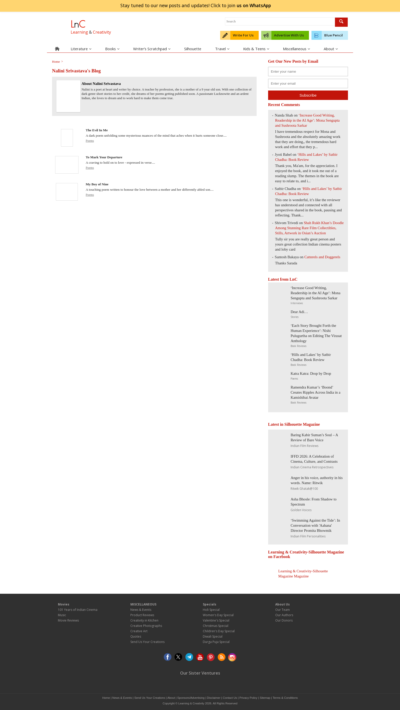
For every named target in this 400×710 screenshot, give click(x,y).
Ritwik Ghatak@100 (304, 488)
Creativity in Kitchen (144, 620)
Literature (81, 48)
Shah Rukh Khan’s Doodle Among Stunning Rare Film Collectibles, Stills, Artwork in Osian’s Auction (309, 228)
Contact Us (230, 697)
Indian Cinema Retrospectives (312, 467)
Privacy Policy (249, 697)
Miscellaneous (296, 48)
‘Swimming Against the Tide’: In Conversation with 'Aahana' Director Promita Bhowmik (315, 525)
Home (106, 697)
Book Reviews (298, 346)
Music (62, 615)
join (254, 5)
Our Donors (284, 620)
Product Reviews (142, 615)
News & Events (140, 610)
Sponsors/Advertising (191, 697)
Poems (90, 141)
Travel (222, 48)
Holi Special (211, 610)
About (331, 48)
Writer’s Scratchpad (151, 48)
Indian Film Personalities (308, 536)
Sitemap (265, 697)
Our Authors (284, 615)
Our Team (282, 610)
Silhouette (192, 48)
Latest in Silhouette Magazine (294, 424)
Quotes (135, 636)
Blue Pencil (333, 35)
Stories (294, 317)
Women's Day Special (218, 615)
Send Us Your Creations (147, 642)
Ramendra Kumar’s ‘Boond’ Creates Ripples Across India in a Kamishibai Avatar (315, 392)
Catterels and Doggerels (322, 257)
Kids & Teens (256, 48)
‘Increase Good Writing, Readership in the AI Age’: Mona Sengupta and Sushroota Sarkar (307, 120)
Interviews (297, 303)
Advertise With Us (289, 35)
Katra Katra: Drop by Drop (311, 373)
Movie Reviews (68, 620)
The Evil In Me (97, 130)
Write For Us (243, 35)
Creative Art (138, 631)
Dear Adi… (299, 312)
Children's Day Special (219, 631)
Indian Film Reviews (304, 446)
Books (112, 48)
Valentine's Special (216, 620)
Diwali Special (212, 636)
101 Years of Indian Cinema (77, 610)
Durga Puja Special (216, 642)
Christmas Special (215, 626)
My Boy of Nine (97, 184)
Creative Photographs (146, 626)
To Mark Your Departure (104, 157)
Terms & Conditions (285, 697)
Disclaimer (213, 697)
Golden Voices (301, 510)
